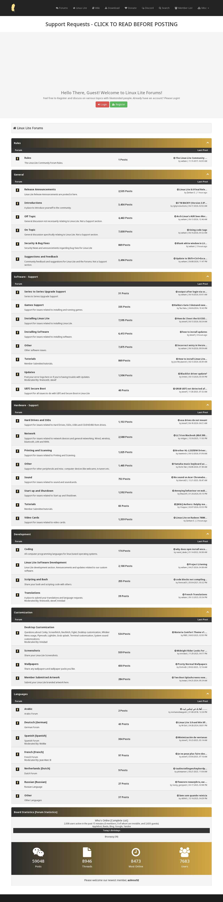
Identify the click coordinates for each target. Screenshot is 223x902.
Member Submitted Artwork (42, 677)
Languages (21, 694)
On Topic (29, 229)
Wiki (96, 8)
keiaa (184, 680)
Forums (62, 8)
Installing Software (36, 331)
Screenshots (32, 650)
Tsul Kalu (183, 308)
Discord (148, 8)
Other (28, 345)
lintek (184, 377)
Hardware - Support (26, 405)
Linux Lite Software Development (45, 562)
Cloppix (183, 507)
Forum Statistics (46, 812)
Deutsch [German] (35, 722)
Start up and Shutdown (38, 490)
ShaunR (183, 494)
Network (29, 433)
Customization (23, 612)
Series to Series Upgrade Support (45, 291)
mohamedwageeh (179, 712)
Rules (17, 143)
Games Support (34, 305)
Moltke (43, 743)
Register (118, 104)
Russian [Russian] (35, 782)
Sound (28, 477)
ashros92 (133, 880)
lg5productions (180, 206)
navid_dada (181, 552)
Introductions (33, 202)
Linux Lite (80, 8)
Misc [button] (203, 8)
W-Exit (184, 725)
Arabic (28, 708)
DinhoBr (183, 667)
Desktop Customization (39, 627)
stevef (184, 321)
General (19, 174)
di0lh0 (184, 798)
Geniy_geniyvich (180, 785)
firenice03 (44, 379)
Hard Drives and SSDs (37, 420)
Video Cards (31, 517)
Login (102, 104)
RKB (185, 635)
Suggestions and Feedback (41, 256)
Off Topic (30, 216)
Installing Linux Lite (36, 318)
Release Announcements (40, 189)
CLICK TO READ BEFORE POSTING (136, 24)
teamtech (183, 453)
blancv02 (183, 480)
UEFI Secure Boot (35, 388)
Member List (184, 8)
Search (164, 8)
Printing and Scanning (38, 450)
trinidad (61, 600)
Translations (32, 592)
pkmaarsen (182, 771)
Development (22, 534)
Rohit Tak (183, 467)
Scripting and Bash (36, 579)
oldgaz (184, 438)
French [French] (34, 752)
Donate (131, 8)
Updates (29, 372)
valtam (184, 161)
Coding (28, 549)
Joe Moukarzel (180, 362)
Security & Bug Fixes (37, 243)
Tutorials (30, 358)
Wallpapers (31, 664)
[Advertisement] (111, 62)
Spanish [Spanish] (35, 735)
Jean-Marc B (45, 760)
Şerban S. (191, 192)
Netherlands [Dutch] (37, 768)
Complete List (119, 820)
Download (112, 8)
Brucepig (109, 836)
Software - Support (26, 276)
